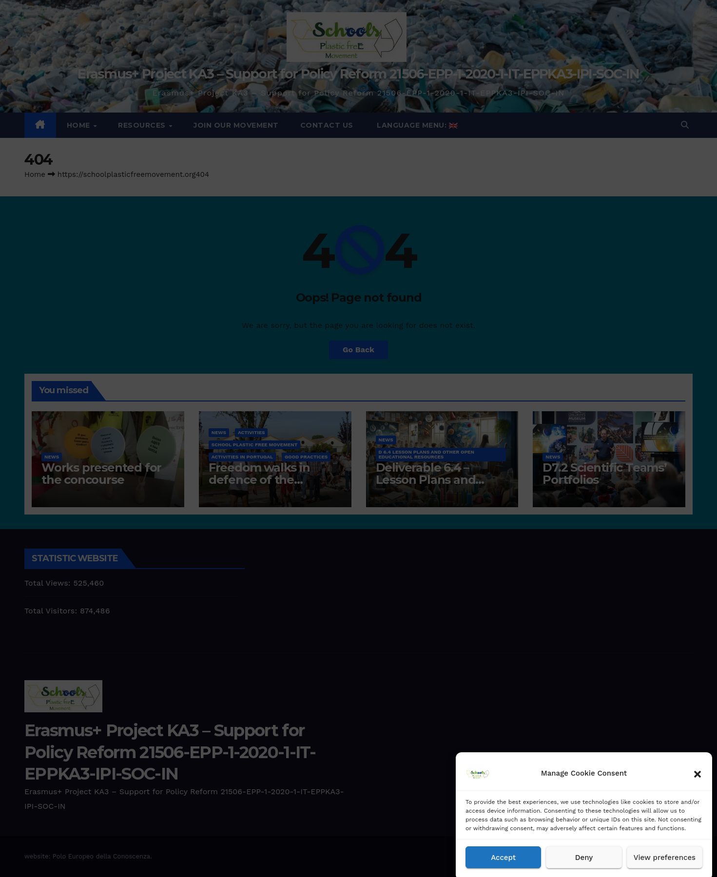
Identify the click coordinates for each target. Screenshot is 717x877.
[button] (697, 782)
